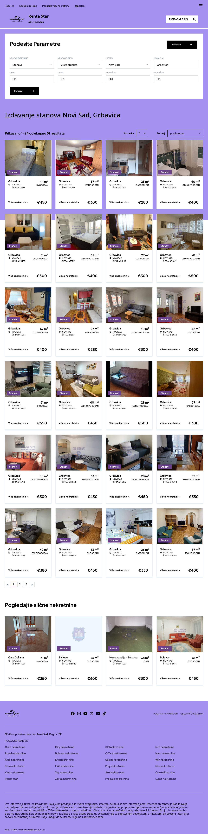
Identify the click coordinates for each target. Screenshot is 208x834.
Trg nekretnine (64, 770)
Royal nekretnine (15, 751)
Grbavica (162, 62)
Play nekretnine (114, 764)
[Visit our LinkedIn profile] (98, 711)
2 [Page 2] (20, 582)
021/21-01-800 (36, 22)
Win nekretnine (164, 757)
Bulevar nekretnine (66, 751)
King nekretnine (14, 770)
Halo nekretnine (165, 751)
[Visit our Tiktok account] (104, 711)
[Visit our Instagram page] (79, 711)
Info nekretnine (164, 745)
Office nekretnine (116, 751)
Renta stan (11, 776)
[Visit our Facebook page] (73, 711)
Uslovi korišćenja (191, 711)
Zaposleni (80, 5)
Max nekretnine (165, 764)
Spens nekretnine (116, 757)
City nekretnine (64, 745)
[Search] (194, 19)
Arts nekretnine (114, 770)
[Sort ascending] (139, 131)
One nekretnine (165, 770)
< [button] (7, 582)
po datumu (177, 131)
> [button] (32, 582)
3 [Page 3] (26, 582)
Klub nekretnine (15, 757)
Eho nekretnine (64, 757)
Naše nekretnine (28, 5)
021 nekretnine (114, 745)
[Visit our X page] (92, 711)
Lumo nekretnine (165, 776)
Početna (9, 5)
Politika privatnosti (165, 711)
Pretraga (24, 89)
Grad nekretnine (15, 745)
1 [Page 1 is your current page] (13, 582)
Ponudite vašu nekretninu (55, 5)
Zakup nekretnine (66, 776)
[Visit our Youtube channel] (85, 711)
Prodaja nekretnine (117, 776)
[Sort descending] (144, 131)
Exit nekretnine (64, 764)
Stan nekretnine (15, 764)
